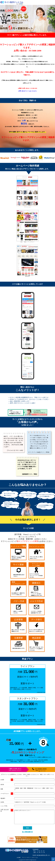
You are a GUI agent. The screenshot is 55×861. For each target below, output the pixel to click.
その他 (43, 802)
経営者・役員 (18, 788)
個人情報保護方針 (27, 832)
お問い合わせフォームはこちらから (27, 91)
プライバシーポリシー (26, 857)
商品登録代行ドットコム (27, 112)
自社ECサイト (18, 802)
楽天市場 (26, 802)
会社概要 (18, 857)
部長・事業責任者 (28, 788)
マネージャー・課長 (39, 788)
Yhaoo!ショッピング (35, 802)
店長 (47, 788)
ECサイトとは (35, 857)
